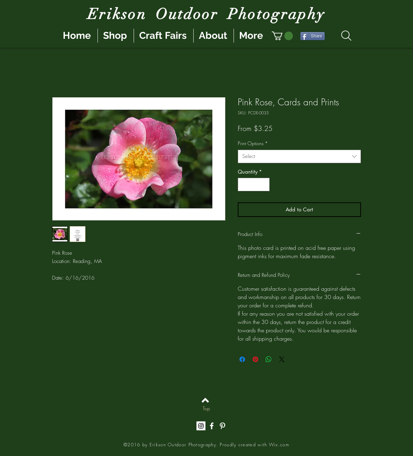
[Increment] (264, 184)
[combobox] (299, 156)
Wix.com (279, 444)
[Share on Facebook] (242, 359)
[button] (282, 36)
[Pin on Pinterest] (255, 359)
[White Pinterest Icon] (222, 425)
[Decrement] (243, 184)
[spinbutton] (254, 184)
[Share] (312, 36)
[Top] (206, 408)
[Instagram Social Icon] (200, 425)
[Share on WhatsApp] (268, 359)
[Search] (346, 36)
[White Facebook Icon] (211, 425)
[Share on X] (282, 359)
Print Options (253, 143)
